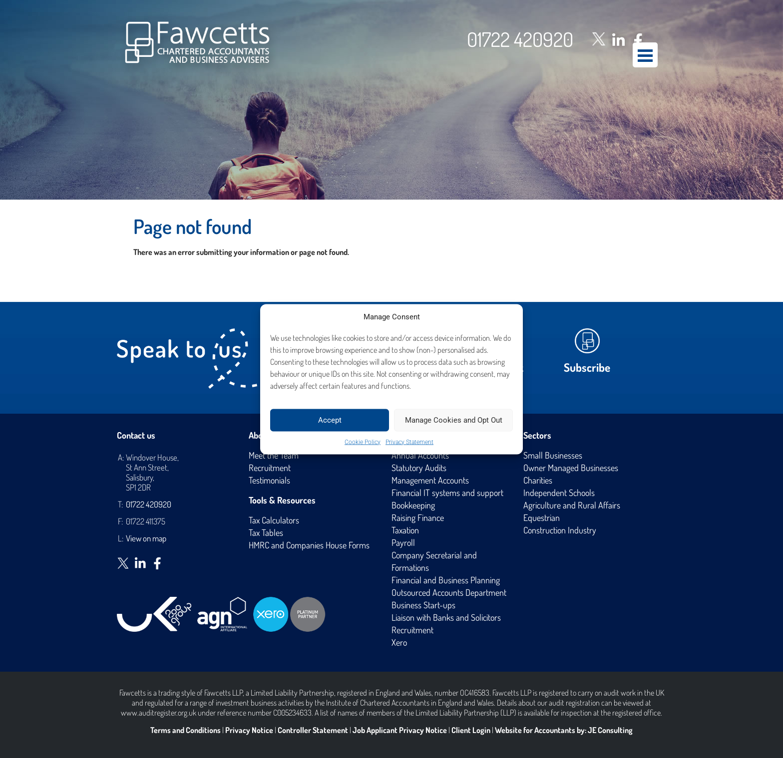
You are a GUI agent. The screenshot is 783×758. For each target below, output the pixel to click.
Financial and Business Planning (446, 579)
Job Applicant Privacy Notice (400, 730)
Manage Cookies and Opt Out (453, 420)
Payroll (403, 542)
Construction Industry (559, 529)
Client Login (470, 730)
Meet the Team (274, 455)
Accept (330, 420)
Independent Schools (559, 492)
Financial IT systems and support (447, 492)
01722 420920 (520, 38)
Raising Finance (418, 517)
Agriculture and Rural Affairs (571, 505)
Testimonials (269, 480)
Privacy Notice (249, 730)
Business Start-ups (423, 604)
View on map (146, 538)
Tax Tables (266, 532)
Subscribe (587, 367)
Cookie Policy (363, 441)
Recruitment (270, 467)
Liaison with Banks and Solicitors (446, 617)
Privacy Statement (409, 441)
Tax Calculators (274, 519)
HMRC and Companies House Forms (309, 544)
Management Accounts (430, 480)
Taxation (405, 529)
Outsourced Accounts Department (449, 592)
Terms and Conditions (185, 730)
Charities (537, 480)
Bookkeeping (413, 505)
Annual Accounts (420, 455)
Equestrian (541, 517)
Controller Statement (313, 730)
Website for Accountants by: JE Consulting (564, 730)
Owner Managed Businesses (570, 467)
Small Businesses (552, 455)
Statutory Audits (419, 467)
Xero (399, 642)
